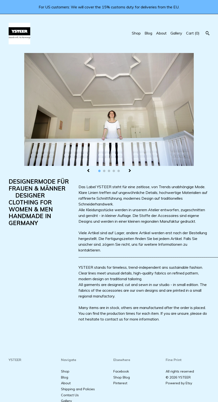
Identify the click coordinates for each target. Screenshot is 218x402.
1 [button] (99, 171)
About (161, 33)
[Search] (207, 33)
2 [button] (104, 171)
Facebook (121, 371)
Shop (136, 33)
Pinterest (120, 383)
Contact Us (70, 395)
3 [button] (109, 171)
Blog (148, 33)
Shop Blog (121, 377)
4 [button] (114, 171)
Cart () (193, 33)
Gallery (176, 33)
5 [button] (118, 171)
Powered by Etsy (179, 383)
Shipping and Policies (78, 389)
